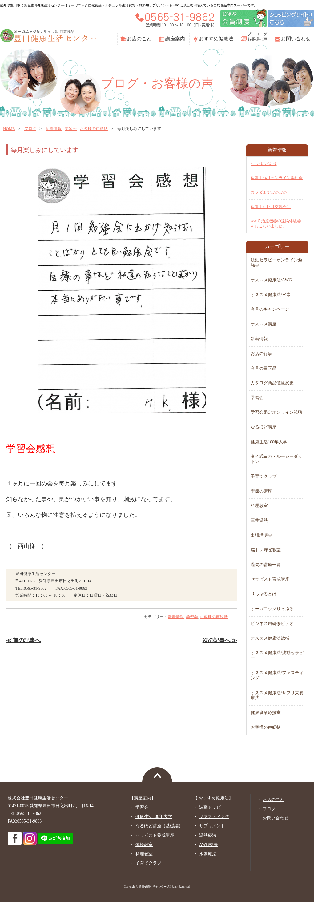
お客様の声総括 (94, 128)
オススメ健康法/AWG (271, 280)
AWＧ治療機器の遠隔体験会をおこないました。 (276, 223)
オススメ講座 (263, 324)
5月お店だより (264, 163)
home (9, 128)
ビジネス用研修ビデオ (272, 623)
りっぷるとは (263, 594)
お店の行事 (261, 353)
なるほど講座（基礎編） (159, 825)
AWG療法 (208, 844)
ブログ (30, 128)
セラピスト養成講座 (154, 835)
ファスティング (214, 816)
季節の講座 (261, 491)
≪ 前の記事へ (23, 640)
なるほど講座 (263, 427)
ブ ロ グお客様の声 (257, 36)
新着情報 (54, 128)
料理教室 (259, 505)
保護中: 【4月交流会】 (271, 206)
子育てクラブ (263, 476)
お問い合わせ (296, 38)
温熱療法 (207, 835)
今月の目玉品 (263, 368)
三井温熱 (259, 520)
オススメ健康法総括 (270, 638)
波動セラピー (212, 807)
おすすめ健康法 (216, 38)
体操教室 (144, 844)
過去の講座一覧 (266, 564)
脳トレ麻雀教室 (266, 550)
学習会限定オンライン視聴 (276, 412)
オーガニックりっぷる (272, 608)
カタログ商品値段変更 (272, 383)
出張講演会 (261, 535)
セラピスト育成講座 (270, 579)
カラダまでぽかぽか (269, 192)
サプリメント (212, 825)
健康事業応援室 (266, 712)
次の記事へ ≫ (220, 640)
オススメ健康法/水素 (271, 294)
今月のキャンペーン (270, 309)
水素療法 (207, 854)
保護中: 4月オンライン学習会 (277, 177)
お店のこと (139, 38)
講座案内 (175, 38)
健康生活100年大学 (269, 442)
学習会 (71, 128)
